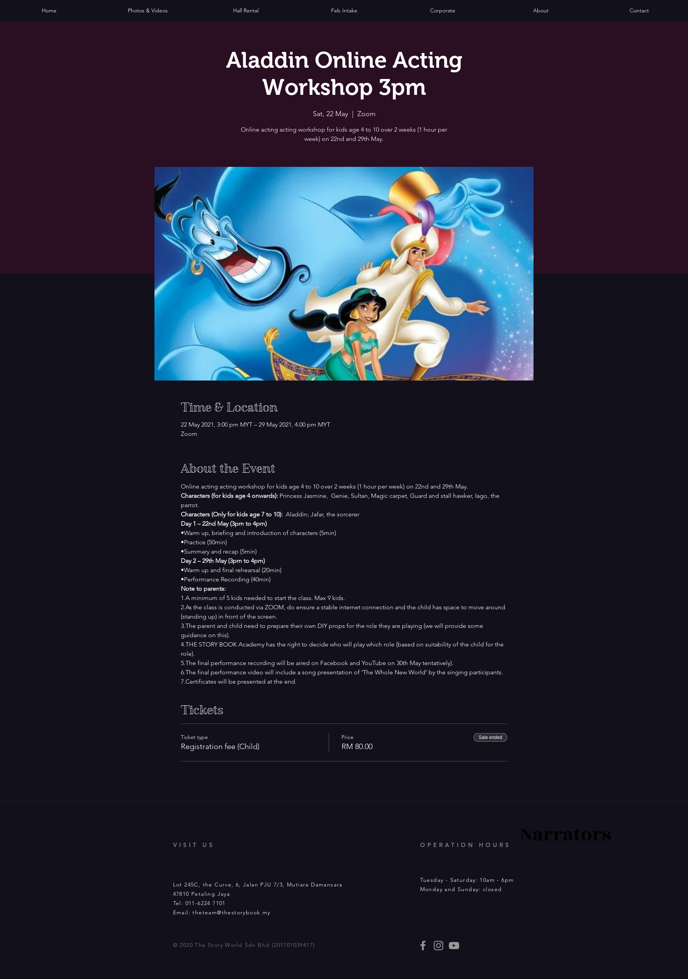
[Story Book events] (454, 945)
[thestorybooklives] (423, 945)
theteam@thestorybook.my (231, 912)
